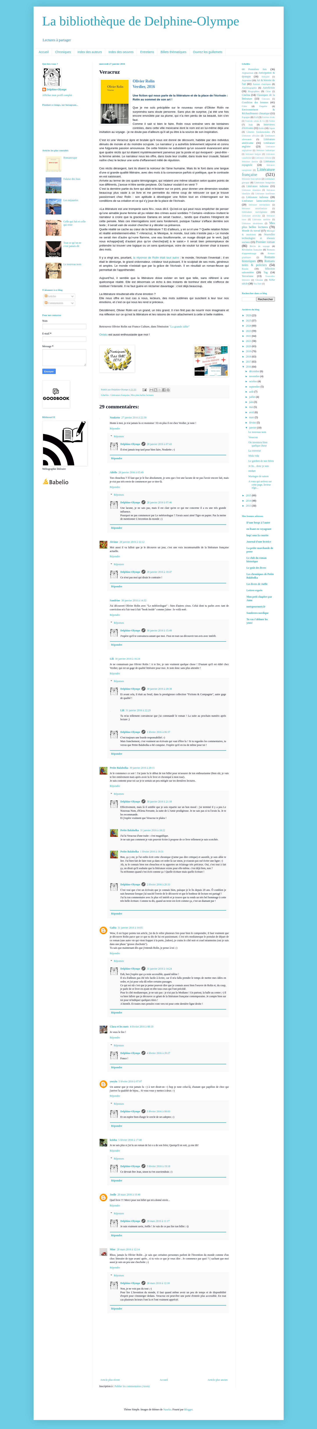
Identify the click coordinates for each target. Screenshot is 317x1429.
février (253, 422)
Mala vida (253, 455)
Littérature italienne (257, 197)
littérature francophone (251, 179)
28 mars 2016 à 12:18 (158, 1283)
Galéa (113, 927)
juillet (252, 396)
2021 (249, 341)
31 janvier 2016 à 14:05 (130, 927)
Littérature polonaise (251, 215)
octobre (253, 381)
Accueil (44, 52)
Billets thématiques (173, 52)
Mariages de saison (258, 476)
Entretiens (147, 52)
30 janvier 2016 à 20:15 (142, 767)
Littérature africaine (251, 135)
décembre (254, 371)
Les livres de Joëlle (257, 584)
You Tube (258, 283)
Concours (266, 99)
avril (251, 412)
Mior (113, 1249)
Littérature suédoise (261, 219)
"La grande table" (179, 326)
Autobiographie (249, 87)
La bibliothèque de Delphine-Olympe (140, 21)
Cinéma (246, 94)
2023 (249, 330)
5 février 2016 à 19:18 (158, 1166)
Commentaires (54, 303)
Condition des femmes (255, 102)
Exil (256, 117)
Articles (50, 296)
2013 (249, 505)
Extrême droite (268, 117)
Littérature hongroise (264, 182)
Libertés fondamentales (258, 131)
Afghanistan (248, 72)
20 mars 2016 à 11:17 (158, 1221)
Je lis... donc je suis (258, 466)
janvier (253, 427)
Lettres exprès (255, 590)
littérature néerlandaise (259, 205)
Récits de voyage (259, 246)
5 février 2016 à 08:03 (158, 1111)
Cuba (244, 106)
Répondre (115, 428)
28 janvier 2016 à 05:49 (130, 472)
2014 (249, 500)
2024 (249, 325)
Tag (266, 272)
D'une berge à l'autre (258, 522)
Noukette (115, 417)
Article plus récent (110, 1379)
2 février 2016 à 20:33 (158, 884)
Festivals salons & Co (255, 121)
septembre (254, 386)
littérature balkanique (265, 150)
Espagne (246, 117)
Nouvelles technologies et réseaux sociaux (258, 238)
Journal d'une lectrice (259, 541)
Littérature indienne (258, 186)
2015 (249, 495)
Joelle (113, 1194)
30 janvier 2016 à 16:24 (127, 658)
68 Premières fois (254, 69)
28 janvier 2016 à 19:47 (159, 571)
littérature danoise (250, 161)
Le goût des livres (256, 567)
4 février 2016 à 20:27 (158, 1053)
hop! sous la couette (258, 535)
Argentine (246, 80)
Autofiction (269, 87)
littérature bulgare (253, 154)
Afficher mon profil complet (57, 95)
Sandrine (115, 600)
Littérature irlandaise (251, 190)
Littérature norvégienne (254, 212)
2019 (249, 351)
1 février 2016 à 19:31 (152, 851)
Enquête (263, 106)
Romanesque (70, 157)
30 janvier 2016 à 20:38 (159, 688)
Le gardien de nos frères (261, 461)
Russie (245, 268)
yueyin (113, 1081)
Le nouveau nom (72, 264)
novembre (254, 376)
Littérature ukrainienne (252, 223)
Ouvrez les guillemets (207, 52)
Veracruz (253, 437)
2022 (249, 336)
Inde (251, 124)
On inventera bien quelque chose (257, 444)
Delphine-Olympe (130, 444)
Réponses (119, 436)
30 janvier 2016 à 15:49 (159, 630)
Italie (261, 128)
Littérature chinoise (263, 158)
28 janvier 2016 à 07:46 (159, 502)
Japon (272, 128)
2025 (249, 320)
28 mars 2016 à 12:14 (128, 1249)
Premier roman (265, 242)
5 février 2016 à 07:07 (130, 1081)
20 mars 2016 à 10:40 (129, 1194)
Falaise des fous (71, 178)
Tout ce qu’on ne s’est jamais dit (72, 244)
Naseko (167, 1409)
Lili (112, 658)
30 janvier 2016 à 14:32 (133, 600)
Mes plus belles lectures (142, 395)
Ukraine (259, 280)
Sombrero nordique (258, 612)
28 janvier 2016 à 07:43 (159, 444)
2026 (249, 315)
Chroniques (63, 52)
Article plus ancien (218, 1379)
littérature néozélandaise (254, 208)
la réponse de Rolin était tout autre (156, 257)
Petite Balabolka (119, 767)
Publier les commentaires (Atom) (132, 1386)
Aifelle (113, 472)
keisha (113, 1139)
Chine (268, 91)
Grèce (272, 121)
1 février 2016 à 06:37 (158, 732)
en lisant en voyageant (259, 529)
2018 (249, 356)
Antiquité (265, 76)
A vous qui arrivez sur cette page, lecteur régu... (260, 484)
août (251, 391)
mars (252, 417)
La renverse (254, 450)
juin (251, 402)
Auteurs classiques (262, 84)
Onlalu (103, 334)
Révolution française (252, 249)
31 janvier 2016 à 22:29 (138, 710)
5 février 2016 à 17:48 (130, 1139)
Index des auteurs (89, 52)
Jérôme (114, 541)
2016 (249, 366)
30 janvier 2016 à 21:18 (159, 801)
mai (251, 407)
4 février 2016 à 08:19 (141, 1026)
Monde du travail (251, 230)
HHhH (251, 471)
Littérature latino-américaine (258, 200)
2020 (249, 346)
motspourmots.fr (256, 606)
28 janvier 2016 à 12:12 (131, 541)
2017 (249, 361)
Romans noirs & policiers (258, 263)
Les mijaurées (70, 200)
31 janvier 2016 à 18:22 (152, 830)
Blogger (188, 1409)
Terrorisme (247, 276)
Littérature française (120, 395)
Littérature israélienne (265, 193)
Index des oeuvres (121, 52)
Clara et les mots (119, 1026)
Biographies (254, 91)
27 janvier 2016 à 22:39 (133, 417)
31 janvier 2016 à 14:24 (159, 968)
